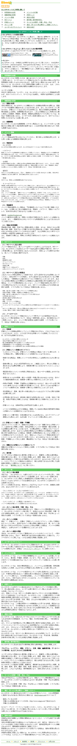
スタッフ (16, 741)
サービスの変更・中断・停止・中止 (39, 22)
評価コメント (9, 22)
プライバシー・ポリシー (32, 549)
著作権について (16, 465)
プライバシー (41, 741)
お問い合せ (52, 741)
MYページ (8, 20)
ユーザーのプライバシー (13, 27)
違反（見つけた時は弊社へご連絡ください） (42, 25)
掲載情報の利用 (10, 15)
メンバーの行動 (32, 12)
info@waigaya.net (40, 695)
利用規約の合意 (10, 12)
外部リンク (31, 15)
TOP (58, 75)
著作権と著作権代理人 (34, 20)
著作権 (32, 741)
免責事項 (24, 741)
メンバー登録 (9, 17)
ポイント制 (8, 25)
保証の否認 (31, 17)
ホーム (8, 741)
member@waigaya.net (15, 215)
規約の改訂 (31, 27)
